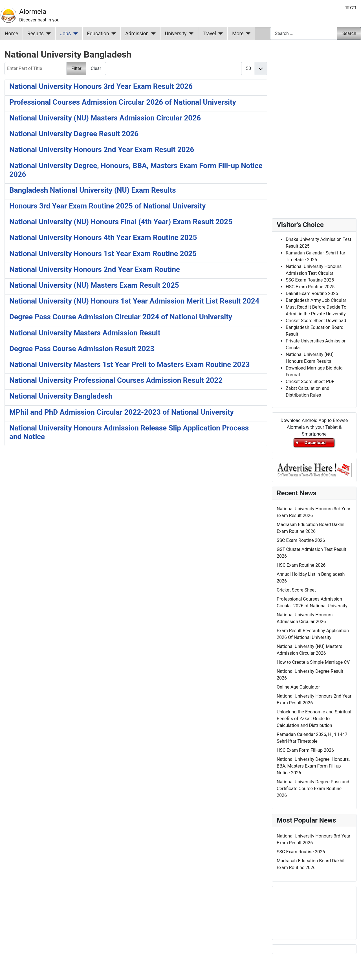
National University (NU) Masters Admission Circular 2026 (105, 118)
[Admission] (152, 33)
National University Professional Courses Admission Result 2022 (116, 380)
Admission (137, 33)
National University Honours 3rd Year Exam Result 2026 (101, 86)
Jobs (65, 33)
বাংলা (350, 7)
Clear (96, 68)
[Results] (47, 33)
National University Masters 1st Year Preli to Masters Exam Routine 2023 (129, 364)
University (176, 33)
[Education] (112, 33)
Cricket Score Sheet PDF (310, 381)
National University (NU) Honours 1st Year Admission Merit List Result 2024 (134, 301)
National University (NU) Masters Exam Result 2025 (94, 285)
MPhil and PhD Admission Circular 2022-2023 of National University (121, 412)
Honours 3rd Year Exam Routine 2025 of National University (107, 206)
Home (11, 33)
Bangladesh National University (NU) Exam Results (92, 190)
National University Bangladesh (61, 396)
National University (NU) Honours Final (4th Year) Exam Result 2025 (120, 221)
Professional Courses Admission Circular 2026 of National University (122, 102)
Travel (209, 33)
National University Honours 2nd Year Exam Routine (94, 269)
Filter (76, 68)
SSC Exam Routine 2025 (310, 280)
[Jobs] (74, 33)
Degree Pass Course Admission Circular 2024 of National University (120, 317)
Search (349, 33)
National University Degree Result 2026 (73, 133)
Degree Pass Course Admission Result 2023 (81, 348)
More (238, 33)
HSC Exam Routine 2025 (310, 286)
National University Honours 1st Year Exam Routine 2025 (103, 253)
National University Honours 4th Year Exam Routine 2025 (103, 237)
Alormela (32, 12)
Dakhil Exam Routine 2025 (312, 293)
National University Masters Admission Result (84, 333)
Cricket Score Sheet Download (316, 320)
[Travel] (219, 33)
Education (98, 33)
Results (35, 33)
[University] (189, 33)
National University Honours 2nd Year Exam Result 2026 (101, 149)
